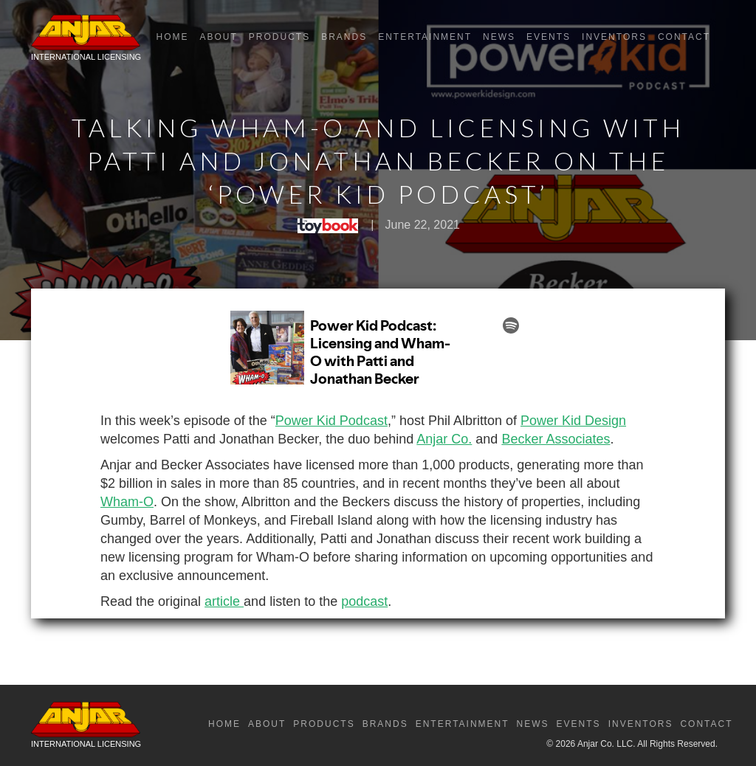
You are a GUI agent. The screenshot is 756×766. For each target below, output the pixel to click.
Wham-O (127, 501)
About (218, 37)
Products (279, 37)
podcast (364, 601)
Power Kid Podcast (331, 420)
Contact (684, 37)
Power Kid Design (573, 420)
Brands (344, 37)
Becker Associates (555, 439)
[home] (86, 41)
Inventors (614, 37)
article (224, 601)
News (499, 37)
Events (548, 37)
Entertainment (425, 37)
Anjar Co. (444, 439)
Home (172, 37)
